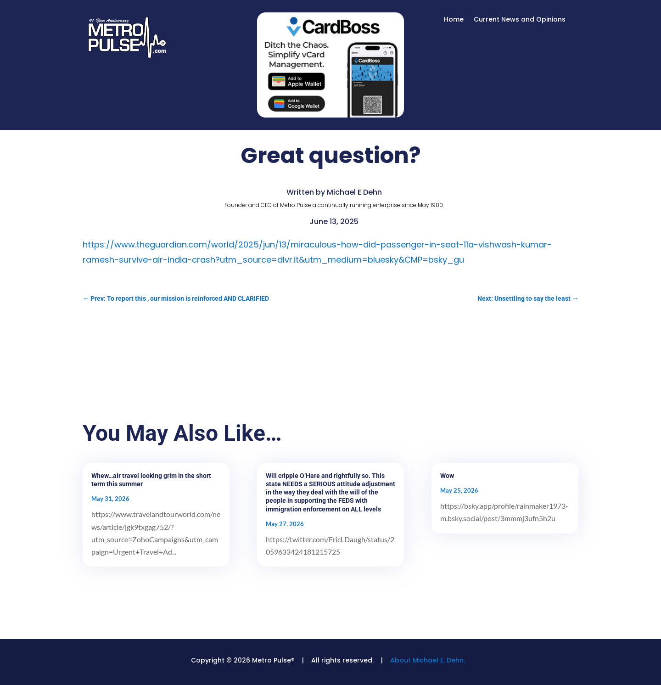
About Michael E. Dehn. (427, 660)
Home (454, 20)
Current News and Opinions (520, 20)
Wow (447, 475)
